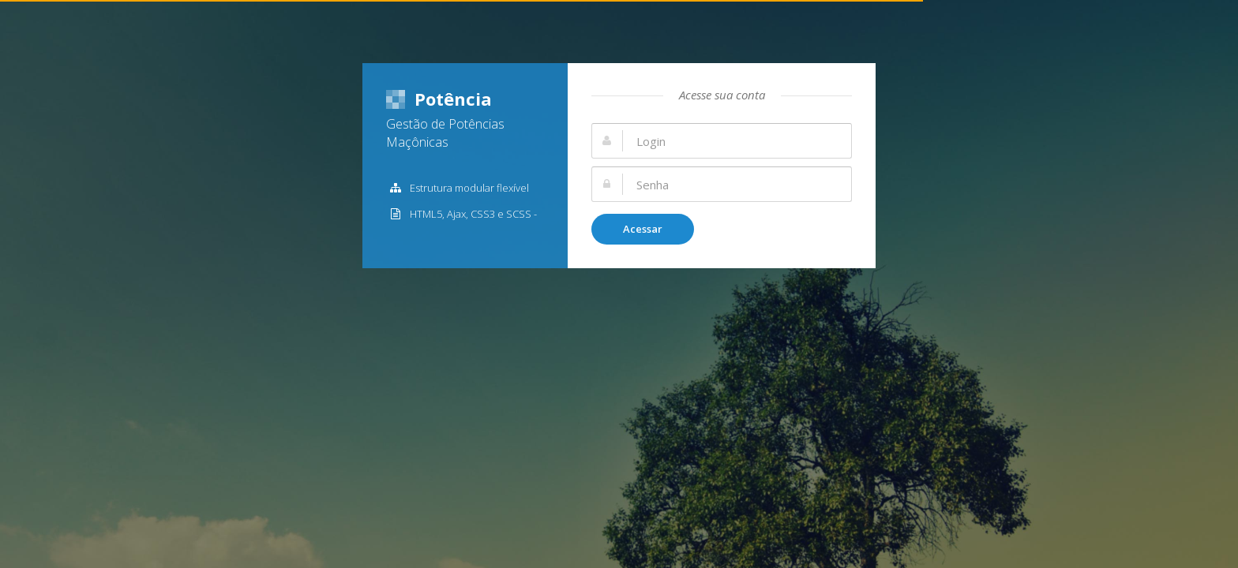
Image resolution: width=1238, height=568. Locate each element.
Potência (439, 98)
